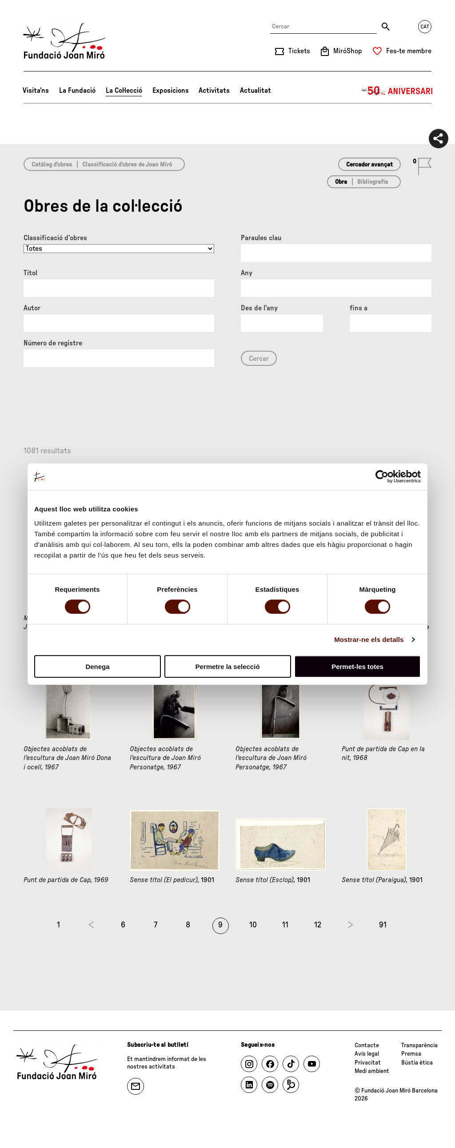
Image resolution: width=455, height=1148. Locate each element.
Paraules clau (261, 237)
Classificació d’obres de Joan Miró (127, 165)
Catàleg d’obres (52, 165)
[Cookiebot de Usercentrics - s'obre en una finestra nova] (382, 476)
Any (246, 273)
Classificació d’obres (55, 237)
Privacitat (368, 1063)
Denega (97, 666)
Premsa (411, 1054)
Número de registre (53, 343)
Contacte (367, 1045)
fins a (358, 308)
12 (317, 925)
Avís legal (367, 1054)
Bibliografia (372, 182)
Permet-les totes (357, 666)
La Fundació (77, 90)
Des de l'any (259, 308)
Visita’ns (36, 90)
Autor (32, 308)
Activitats (214, 90)
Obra (341, 182)
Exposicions (170, 90)
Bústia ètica (417, 1063)
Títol (30, 273)
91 (383, 925)
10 (253, 925)
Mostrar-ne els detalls (368, 639)
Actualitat (255, 90)
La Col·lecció (124, 90)
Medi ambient (372, 1071)
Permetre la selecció (227, 666)
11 (285, 925)
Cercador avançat (369, 165)
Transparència (419, 1045)
